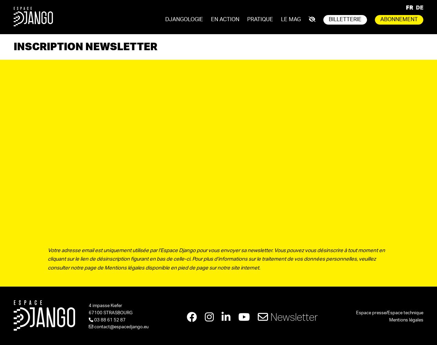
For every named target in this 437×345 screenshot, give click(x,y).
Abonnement (399, 19)
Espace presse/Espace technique (389, 313)
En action (225, 19)
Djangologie (184, 19)
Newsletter (288, 317)
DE (419, 7)
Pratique (260, 19)
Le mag (291, 19)
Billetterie (345, 19)
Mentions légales (406, 320)
